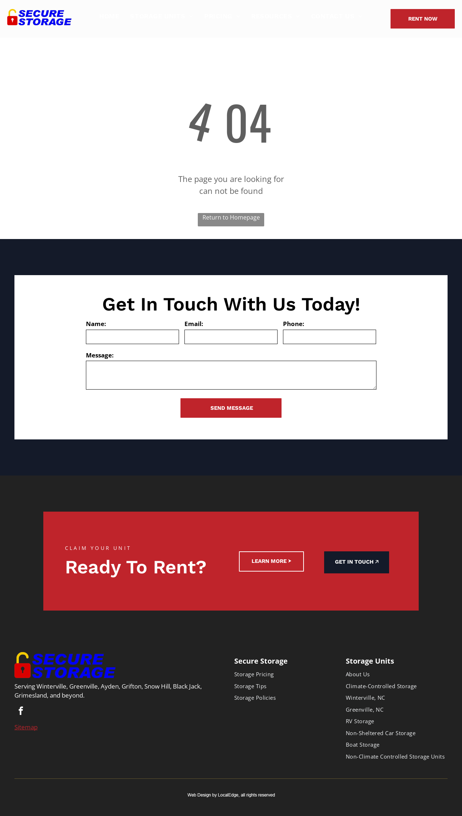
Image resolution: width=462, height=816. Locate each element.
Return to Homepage (231, 217)
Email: (193, 324)
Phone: (293, 324)
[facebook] (20, 711)
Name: (96, 324)
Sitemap (26, 727)
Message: (100, 355)
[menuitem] (109, 16)
